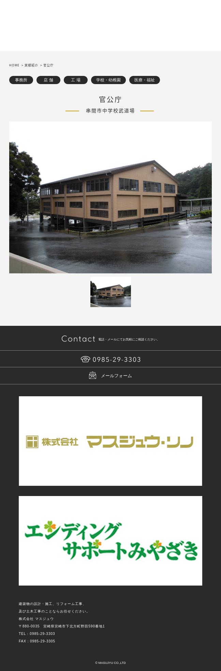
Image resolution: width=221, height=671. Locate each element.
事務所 (21, 80)
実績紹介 (31, 65)
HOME (14, 65)
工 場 (75, 80)
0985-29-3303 (42, 634)
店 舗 (48, 80)
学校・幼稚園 (108, 80)
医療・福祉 (144, 80)
